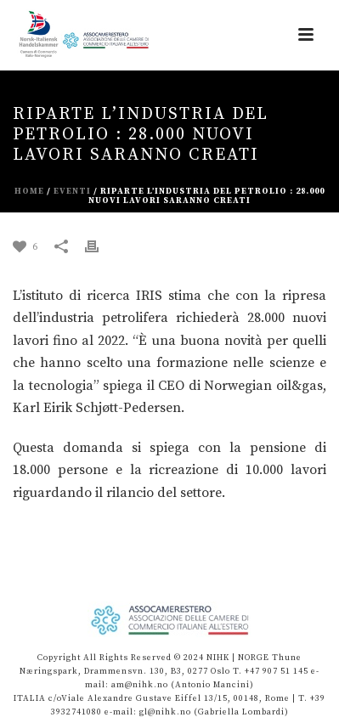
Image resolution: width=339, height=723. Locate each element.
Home (29, 191)
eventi (72, 191)
